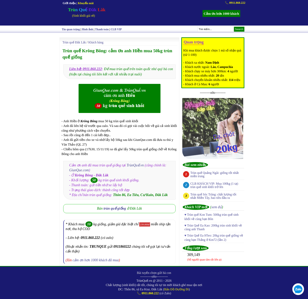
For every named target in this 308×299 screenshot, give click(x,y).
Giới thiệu (69, 3)
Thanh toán (102, 29)
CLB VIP (116, 29)
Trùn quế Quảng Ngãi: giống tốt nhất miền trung (214, 174)
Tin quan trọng (71, 29)
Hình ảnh (87, 29)
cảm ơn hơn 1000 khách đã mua (96, 260)
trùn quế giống (115, 208)
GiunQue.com (79, 170)
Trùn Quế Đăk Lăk (86, 9)
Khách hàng (96, 42)
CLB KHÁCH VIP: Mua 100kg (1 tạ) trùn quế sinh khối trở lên (214, 185)
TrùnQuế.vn (135, 165)
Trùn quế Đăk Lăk (74, 42)
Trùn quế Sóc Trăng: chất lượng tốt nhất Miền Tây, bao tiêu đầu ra (213, 196)
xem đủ (216, 207)
